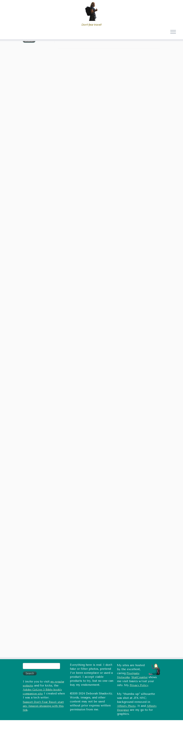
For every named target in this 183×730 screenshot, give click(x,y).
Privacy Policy (139, 685)
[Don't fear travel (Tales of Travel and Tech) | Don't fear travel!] (91, 11)
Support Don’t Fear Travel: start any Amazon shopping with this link (43, 706)
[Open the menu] (173, 32)
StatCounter (140, 677)
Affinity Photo (126, 706)
